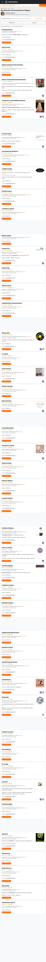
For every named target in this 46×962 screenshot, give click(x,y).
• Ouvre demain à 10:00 (8, 39)
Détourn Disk (6, 333)
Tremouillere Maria (8, 428)
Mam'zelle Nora (6, 401)
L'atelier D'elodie (7, 169)
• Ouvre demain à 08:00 (8, 438)
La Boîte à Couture (7, 732)
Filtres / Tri (12, 22)
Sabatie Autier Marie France (10, 632)
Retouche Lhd (6, 853)
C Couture (5, 354)
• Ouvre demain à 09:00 (8, 57)
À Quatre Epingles (7, 565)
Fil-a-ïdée (5, 764)
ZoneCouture (11, 2)
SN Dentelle (5, 697)
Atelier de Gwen (7, 463)
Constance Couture (8, 445)
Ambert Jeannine (7, 386)
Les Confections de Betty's (10, 151)
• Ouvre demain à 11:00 (8, 378)
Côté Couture (6, 47)
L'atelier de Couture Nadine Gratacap (13, 100)
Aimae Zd (5, 834)
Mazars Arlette (6, 235)
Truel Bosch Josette (8, 208)
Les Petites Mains (7, 804)
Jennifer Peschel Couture (9, 662)
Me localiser (39, 18)
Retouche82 (5, 886)
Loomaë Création (7, 498)
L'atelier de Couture (8, 585)
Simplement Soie (7, 29)
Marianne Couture (7, 603)
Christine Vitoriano (8, 528)
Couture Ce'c (6, 248)
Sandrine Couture (7, 647)
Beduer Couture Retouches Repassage (14, 79)
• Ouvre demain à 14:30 (8, 113)
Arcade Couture (7, 191)
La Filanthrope (6, 679)
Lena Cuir (5, 782)
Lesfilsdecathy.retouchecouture (12, 303)
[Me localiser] (38, 5)
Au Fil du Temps (7, 134)
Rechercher (42, 5)
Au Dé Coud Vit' (6, 368)
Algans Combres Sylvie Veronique (12, 65)
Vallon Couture (6, 285)
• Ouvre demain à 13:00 (8, 508)
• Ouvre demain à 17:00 (8, 278)
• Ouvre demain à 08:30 (8, 612)
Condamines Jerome (8, 902)
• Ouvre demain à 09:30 (8, 183)
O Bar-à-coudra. (7, 547)
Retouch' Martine (7, 480)
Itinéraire (19, 31)
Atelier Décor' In (7, 868)
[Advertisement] (23, 125)
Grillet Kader (6, 268)
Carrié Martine (6, 749)
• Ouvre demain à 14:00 (8, 260)
